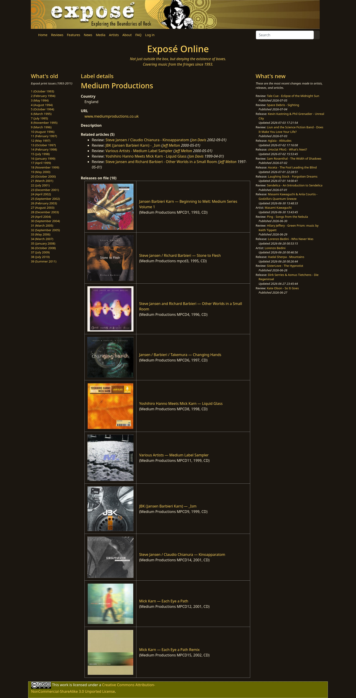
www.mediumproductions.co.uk (111, 116)
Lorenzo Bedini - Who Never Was (290, 239)
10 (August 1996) (42, 132)
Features (73, 35)
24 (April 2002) (41, 194)
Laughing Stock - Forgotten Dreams (292, 176)
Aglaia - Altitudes (279, 141)
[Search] (285, 35)
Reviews (57, 35)
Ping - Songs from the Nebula (287, 217)
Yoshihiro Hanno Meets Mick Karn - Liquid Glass (146, 156)
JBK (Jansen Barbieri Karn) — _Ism (168, 506)
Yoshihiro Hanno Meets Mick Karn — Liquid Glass (181, 403)
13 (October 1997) (43, 145)
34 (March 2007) (42, 239)
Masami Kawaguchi (278, 207)
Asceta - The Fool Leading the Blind (292, 167)
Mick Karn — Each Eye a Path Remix (169, 649)
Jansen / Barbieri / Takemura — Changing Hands (180, 354)
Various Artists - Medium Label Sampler (139, 150)
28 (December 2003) (45, 212)
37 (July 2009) (40, 252)
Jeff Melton (171, 145)
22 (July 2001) (40, 185)
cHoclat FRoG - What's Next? (287, 149)
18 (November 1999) (45, 167)
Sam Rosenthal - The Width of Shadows (294, 158)
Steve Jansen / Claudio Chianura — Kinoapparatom (182, 554)
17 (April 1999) (41, 163)
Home (42, 35)
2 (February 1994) (43, 96)
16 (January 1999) (43, 158)
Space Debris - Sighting (283, 105)
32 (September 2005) (45, 230)
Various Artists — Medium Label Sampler (174, 455)
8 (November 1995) (44, 123)
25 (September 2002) (45, 199)
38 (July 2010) (40, 257)
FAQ (138, 35)
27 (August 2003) (42, 207)
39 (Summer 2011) (43, 261)
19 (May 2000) (40, 172)
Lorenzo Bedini (275, 248)
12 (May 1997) (40, 141)
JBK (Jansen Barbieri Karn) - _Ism (133, 145)
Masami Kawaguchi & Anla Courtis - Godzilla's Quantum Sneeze (288, 196)
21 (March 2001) (42, 181)
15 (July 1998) (40, 154)
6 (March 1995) (41, 114)
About (127, 35)
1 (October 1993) (42, 91)
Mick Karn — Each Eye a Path (163, 601)
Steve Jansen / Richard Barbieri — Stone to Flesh (180, 255)
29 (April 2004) (41, 217)
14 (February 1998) (44, 149)
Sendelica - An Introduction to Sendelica (295, 185)
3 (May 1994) (40, 100)
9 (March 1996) (41, 127)
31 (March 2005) (42, 225)
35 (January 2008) (43, 243)
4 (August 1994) (42, 105)
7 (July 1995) (39, 118)
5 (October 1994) (42, 109)
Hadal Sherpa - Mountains (286, 257)
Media (100, 35)
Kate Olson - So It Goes (283, 288)
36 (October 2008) (43, 248)
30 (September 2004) (45, 221)
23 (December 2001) (45, 190)
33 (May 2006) (40, 234)
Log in (149, 35)
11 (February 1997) (44, 136)
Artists (114, 35)
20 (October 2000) (43, 176)
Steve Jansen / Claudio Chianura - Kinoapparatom (147, 139)
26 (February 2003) (44, 203)
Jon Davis (198, 139)
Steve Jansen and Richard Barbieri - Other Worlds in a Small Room (161, 161)
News (88, 35)
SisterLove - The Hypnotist (285, 266)
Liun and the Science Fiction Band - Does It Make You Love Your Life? (291, 129)
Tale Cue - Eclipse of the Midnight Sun (293, 96)
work (64, 684)
